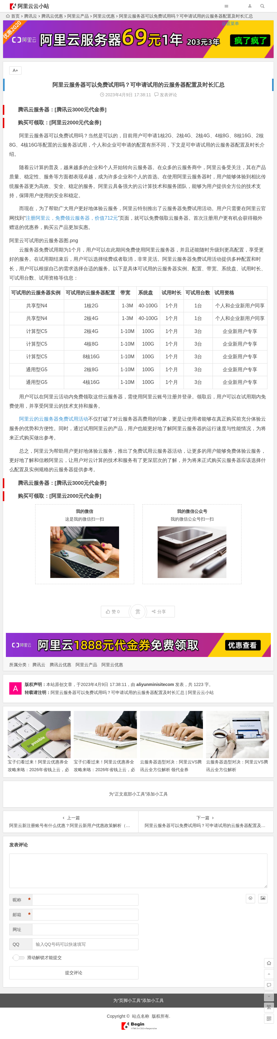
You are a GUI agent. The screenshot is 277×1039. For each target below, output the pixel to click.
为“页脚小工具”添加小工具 (138, 1000)
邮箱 (22, 915)
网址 (17, 929)
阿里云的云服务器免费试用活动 (53, 419)
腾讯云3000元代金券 (80, 110)
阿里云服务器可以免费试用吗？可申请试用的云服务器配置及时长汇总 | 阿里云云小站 (132, 692)
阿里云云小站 (33, 6)
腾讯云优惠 (60, 664)
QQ (16, 944)
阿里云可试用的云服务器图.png (43, 240)
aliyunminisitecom (155, 684)
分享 (158, 611)
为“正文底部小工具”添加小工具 (138, 794)
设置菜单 (230, 23)
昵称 (22, 900)
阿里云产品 (86, 664)
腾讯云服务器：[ (37, 110)
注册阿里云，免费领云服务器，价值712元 (72, 218)
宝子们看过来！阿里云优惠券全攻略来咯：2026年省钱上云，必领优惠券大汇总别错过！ (104, 769)
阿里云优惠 (112, 664)
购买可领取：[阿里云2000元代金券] (59, 123)
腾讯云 (38, 664)
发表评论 (165, 94)
